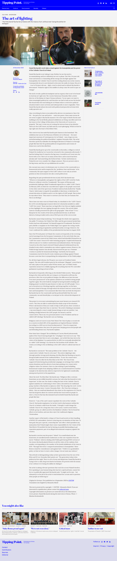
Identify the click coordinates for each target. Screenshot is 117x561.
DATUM (71, 480)
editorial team (64, 489)
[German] (114, 3)
